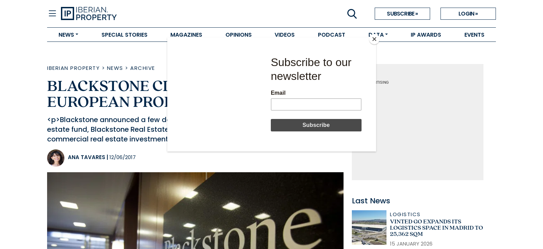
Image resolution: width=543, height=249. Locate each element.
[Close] (374, 39)
